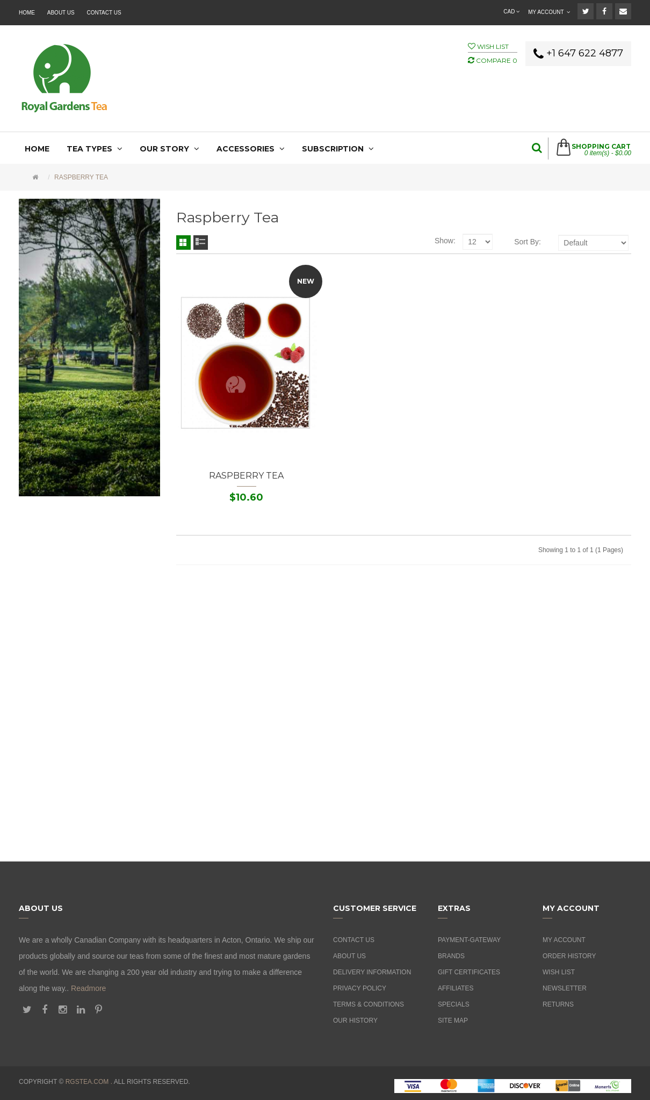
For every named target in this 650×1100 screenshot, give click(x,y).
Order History (569, 956)
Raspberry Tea (81, 177)
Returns (558, 1004)
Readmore (88, 988)
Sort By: (527, 241)
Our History (355, 1020)
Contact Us (104, 13)
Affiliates (455, 988)
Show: (445, 240)
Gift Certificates (469, 972)
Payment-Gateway (469, 940)
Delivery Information (372, 972)
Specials (454, 1004)
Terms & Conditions (368, 1004)
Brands (451, 956)
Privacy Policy (359, 988)
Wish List (559, 972)
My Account (564, 940)
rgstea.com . (89, 1081)
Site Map (453, 1020)
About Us (61, 13)
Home (27, 13)
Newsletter (565, 988)
